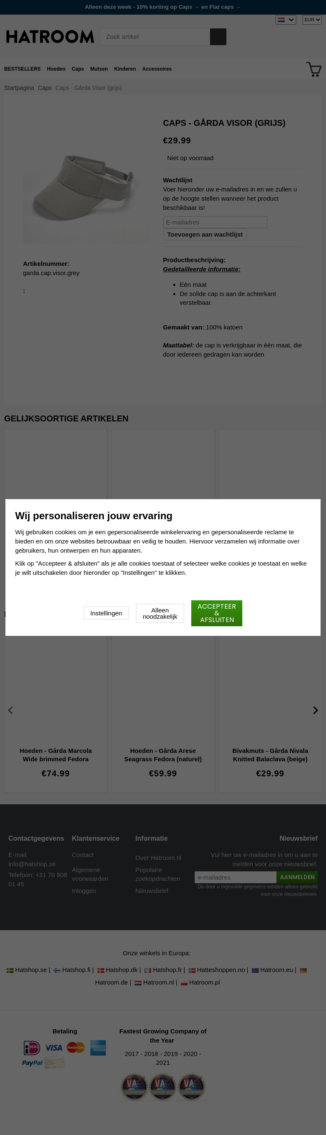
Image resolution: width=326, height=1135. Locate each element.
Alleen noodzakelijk (160, 613)
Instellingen (106, 613)
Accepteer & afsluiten (217, 613)
